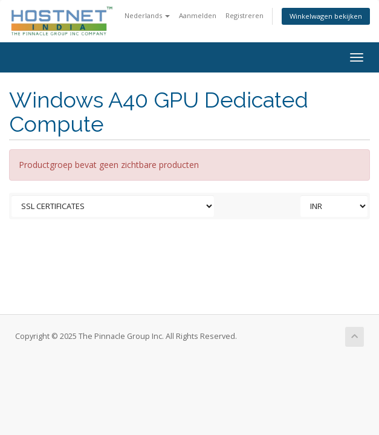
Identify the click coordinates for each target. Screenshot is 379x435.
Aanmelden (197, 15)
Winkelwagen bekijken (326, 16)
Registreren (244, 15)
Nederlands (147, 15)
